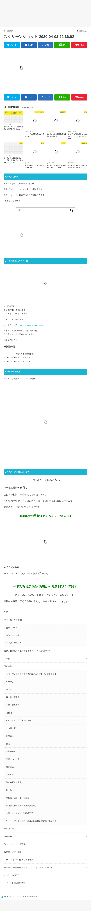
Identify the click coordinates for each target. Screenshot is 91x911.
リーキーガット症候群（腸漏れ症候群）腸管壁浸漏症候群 (31, 821)
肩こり (9, 689)
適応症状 (8, 666)
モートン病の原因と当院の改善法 (18, 859)
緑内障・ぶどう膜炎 (13, 852)
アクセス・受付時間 (13, 620)
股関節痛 (10, 767)
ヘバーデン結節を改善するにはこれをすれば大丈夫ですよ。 (32, 674)
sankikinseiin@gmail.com (31, 325)
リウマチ (10, 682)
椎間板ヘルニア (13, 759)
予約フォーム (10, 829)
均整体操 (8, 836)
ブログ (7, 659)
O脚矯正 (9, 775)
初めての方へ (12, 628)
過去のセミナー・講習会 (15, 844)
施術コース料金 (13, 635)
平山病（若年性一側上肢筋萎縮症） (21, 805)
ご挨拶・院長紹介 (13, 643)
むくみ (9, 790)
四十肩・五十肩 (13, 697)
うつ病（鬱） (12, 728)
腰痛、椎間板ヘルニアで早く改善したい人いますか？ (27, 651)
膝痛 (8, 744)
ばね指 (9, 713)
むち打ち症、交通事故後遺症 (18, 720)
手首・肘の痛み (13, 705)
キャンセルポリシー (13, 875)
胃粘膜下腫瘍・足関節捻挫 (17, 798)
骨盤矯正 (10, 736)
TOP (6, 612)
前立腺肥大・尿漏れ (14, 782)
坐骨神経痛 (11, 751)
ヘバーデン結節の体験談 (15, 883)
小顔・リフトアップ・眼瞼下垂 (19, 813)
